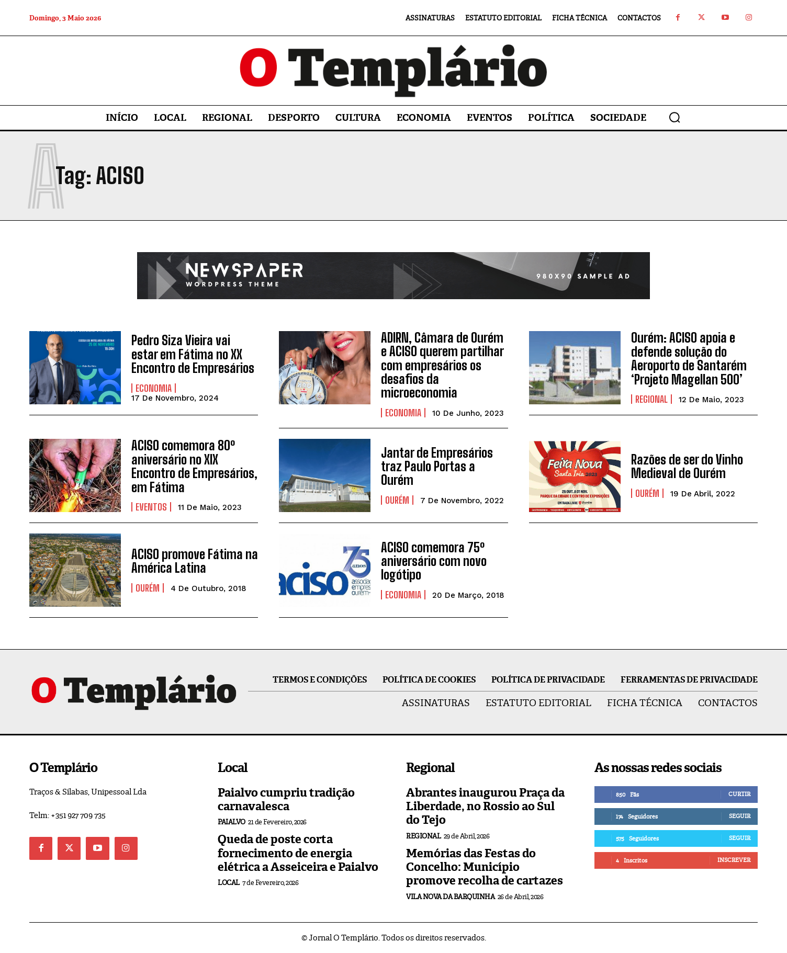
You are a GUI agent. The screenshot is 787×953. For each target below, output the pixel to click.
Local (229, 882)
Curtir (739, 794)
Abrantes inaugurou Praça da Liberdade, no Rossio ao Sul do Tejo (485, 806)
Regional (651, 399)
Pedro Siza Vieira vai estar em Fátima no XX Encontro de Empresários (192, 354)
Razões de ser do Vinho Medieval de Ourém (687, 466)
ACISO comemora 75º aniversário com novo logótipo (434, 561)
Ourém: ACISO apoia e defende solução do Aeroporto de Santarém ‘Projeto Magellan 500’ (689, 358)
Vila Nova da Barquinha (450, 896)
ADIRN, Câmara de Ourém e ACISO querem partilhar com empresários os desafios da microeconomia (442, 365)
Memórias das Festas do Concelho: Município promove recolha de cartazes (484, 867)
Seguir (739, 816)
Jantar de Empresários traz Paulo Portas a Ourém (437, 466)
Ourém (397, 500)
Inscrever (733, 860)
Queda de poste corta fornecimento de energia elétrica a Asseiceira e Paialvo (298, 853)
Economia (154, 388)
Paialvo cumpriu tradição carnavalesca (286, 799)
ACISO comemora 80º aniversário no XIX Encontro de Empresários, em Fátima (194, 466)
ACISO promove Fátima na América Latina (194, 561)
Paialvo (231, 822)
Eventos (151, 507)
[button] (674, 117)
